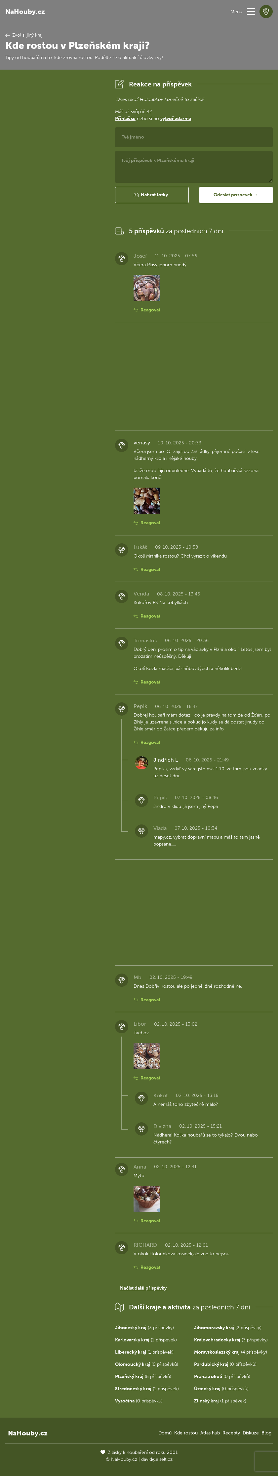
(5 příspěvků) (143, 1376)
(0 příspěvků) (146, 1364)
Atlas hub (210, 1433)
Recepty (231, 1433)
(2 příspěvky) (227, 1328)
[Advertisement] (54, 176)
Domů (165, 1433)
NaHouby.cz (25, 12)
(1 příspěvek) (146, 1340)
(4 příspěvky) (230, 1352)
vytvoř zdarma (175, 118)
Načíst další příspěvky (143, 1288)
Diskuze (251, 1433)
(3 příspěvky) (144, 1328)
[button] (250, 11)
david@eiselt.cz (157, 1459)
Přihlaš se (125, 118)
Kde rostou (186, 1433)
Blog (266, 1433)
